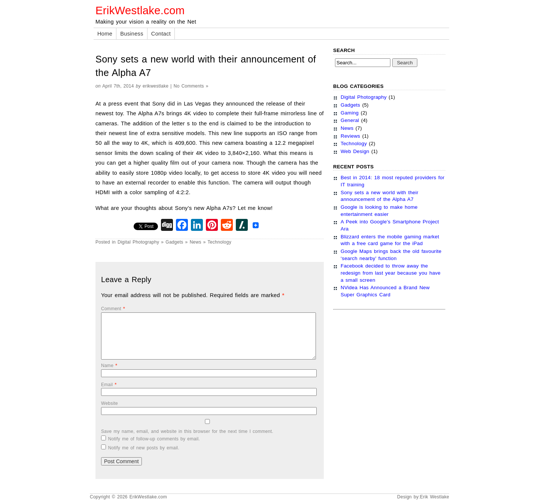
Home (104, 34)
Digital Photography (138, 242)
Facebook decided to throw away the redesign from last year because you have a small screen (391, 272)
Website (109, 403)
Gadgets (174, 242)
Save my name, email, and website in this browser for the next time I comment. (187, 431)
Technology (219, 242)
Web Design (355, 151)
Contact (161, 34)
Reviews (350, 136)
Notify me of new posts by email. (143, 447)
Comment (113, 308)
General (350, 120)
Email (108, 384)
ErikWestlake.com (140, 10)
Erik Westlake (434, 497)
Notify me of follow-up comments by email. (154, 439)
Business (131, 34)
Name (109, 365)
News (195, 242)
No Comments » (191, 86)
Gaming (350, 113)
